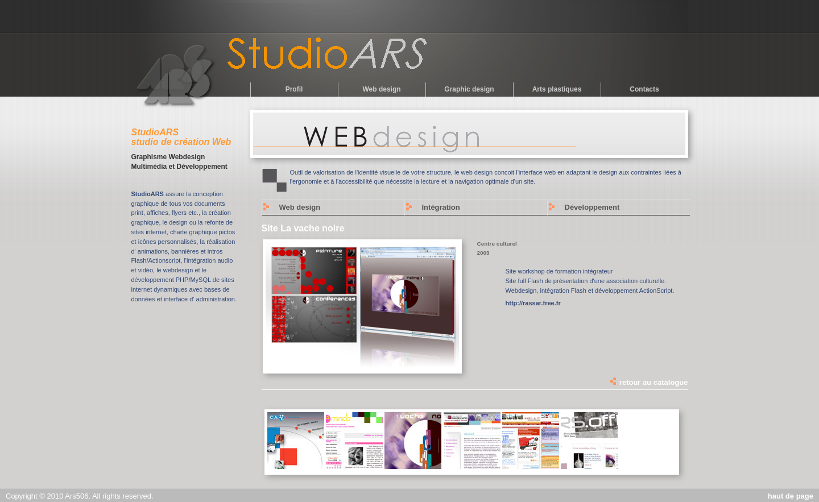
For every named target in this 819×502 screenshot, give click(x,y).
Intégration (441, 207)
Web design (381, 89)
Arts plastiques (557, 89)
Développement (592, 207)
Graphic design (469, 89)
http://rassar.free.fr (533, 303)
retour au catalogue (648, 382)
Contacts (644, 89)
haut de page (790, 496)
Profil (294, 89)
